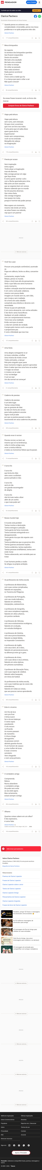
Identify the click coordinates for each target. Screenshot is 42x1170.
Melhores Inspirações (7, 1116)
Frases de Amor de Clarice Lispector (15, 905)
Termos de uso (25, 1127)
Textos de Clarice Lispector (12, 889)
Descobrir (36, 10)
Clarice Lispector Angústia (11, 901)
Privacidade (4, 1131)
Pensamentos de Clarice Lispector (14, 897)
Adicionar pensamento (12, 848)
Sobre (2, 1127)
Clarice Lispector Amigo (11, 893)
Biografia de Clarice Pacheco (11, 866)
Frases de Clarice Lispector (12, 880)
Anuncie (23, 1135)
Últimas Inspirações (27, 1116)
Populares (4, 1123)
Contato (23, 1131)
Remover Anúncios (6, 1138)
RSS (2, 1135)
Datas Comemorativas (7, 1119)
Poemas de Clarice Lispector (12, 876)
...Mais (30, 826)
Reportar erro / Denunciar (28, 1123)
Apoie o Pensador (31, 2)
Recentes (23, 1119)
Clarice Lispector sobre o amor (13, 884)
